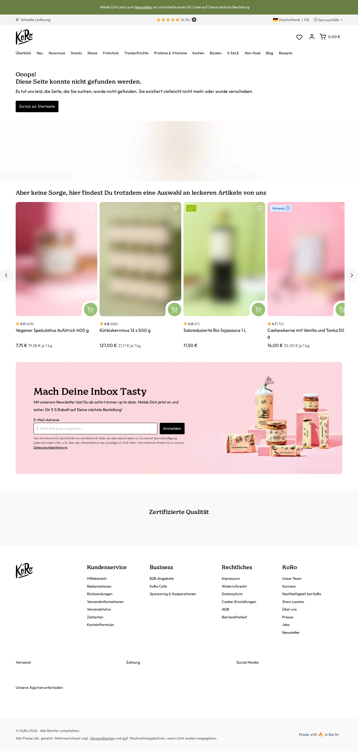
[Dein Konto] (311, 37)
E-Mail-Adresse (46, 419)
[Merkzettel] (299, 37)
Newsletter (143, 7)
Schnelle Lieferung (33, 19)
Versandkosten (102, 738)
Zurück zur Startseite (37, 106)
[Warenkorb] (329, 36)
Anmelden (172, 428)
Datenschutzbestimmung (50, 447)
